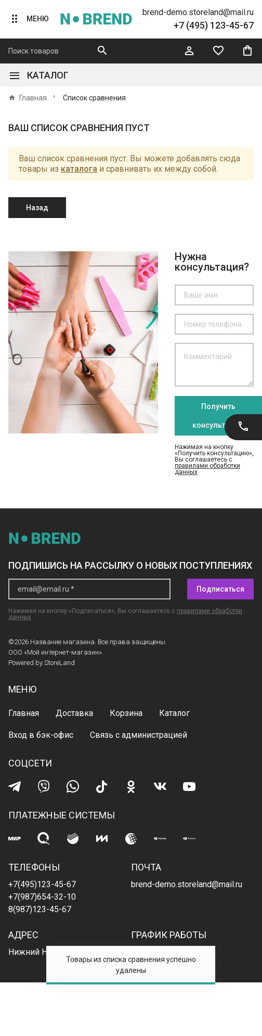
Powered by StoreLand (41, 663)
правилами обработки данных (207, 469)
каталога (79, 169)
